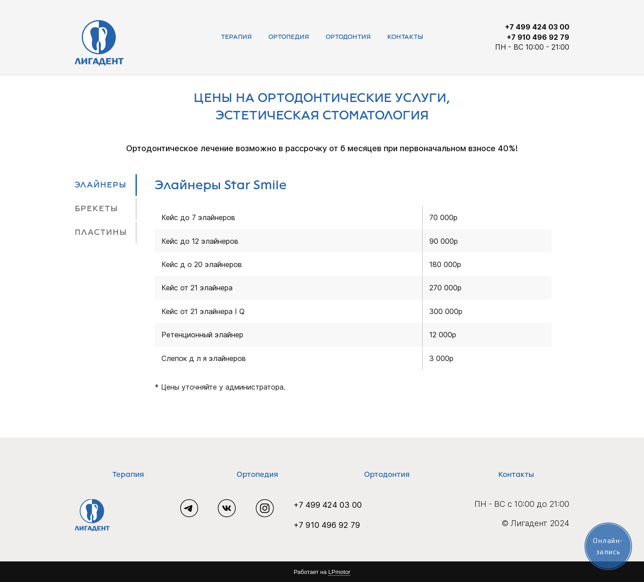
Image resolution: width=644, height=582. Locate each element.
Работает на (322, 572)
